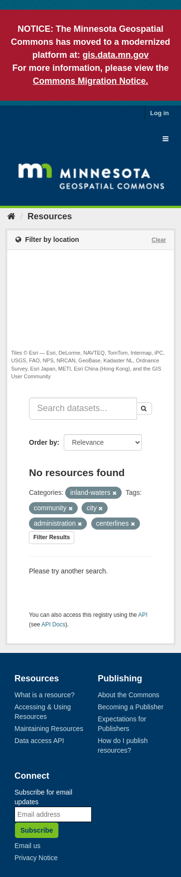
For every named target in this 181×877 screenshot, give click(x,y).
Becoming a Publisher (131, 707)
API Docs (54, 624)
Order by (43, 442)
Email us (27, 846)
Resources (50, 216)
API (142, 614)
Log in (159, 113)
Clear (159, 240)
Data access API (39, 740)
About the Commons (129, 695)
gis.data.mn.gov (116, 55)
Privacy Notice (35, 858)
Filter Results (51, 537)
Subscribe (36, 830)
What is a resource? (44, 695)
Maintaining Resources (48, 728)
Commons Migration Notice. (90, 81)
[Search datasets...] (83, 409)
